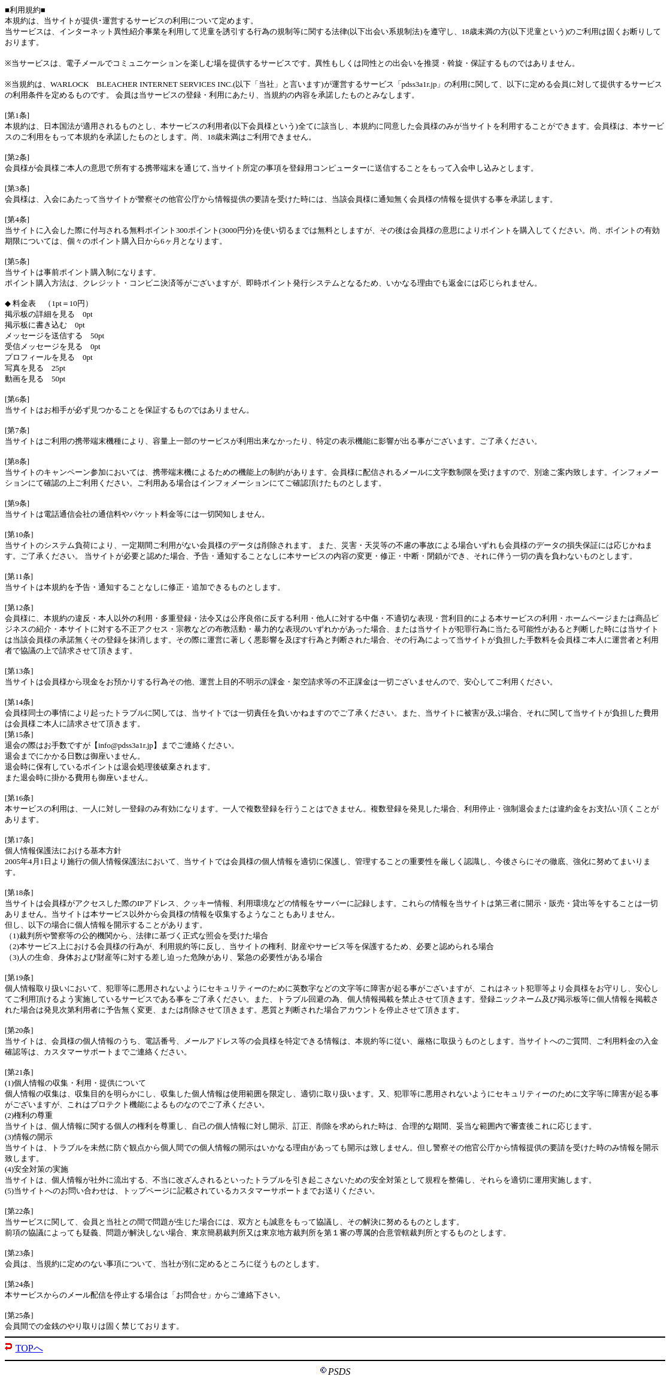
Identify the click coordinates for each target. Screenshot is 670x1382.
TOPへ (29, 1348)
